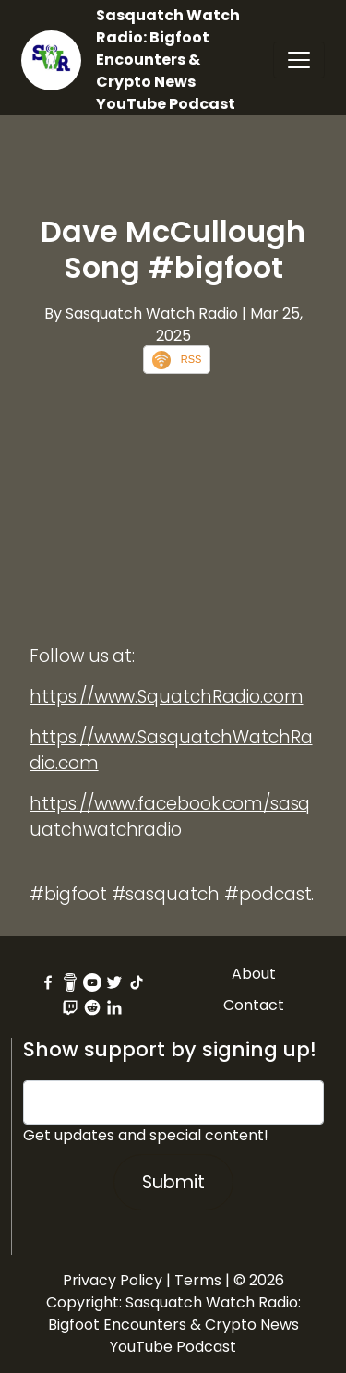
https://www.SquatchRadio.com (167, 696)
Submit (173, 1182)
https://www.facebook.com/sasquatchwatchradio (170, 816)
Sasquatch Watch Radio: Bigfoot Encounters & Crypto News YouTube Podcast (168, 59)
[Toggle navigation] (299, 60)
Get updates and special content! (145, 1135)
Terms (197, 1280)
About (254, 973)
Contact (253, 1005)
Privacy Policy (112, 1280)
